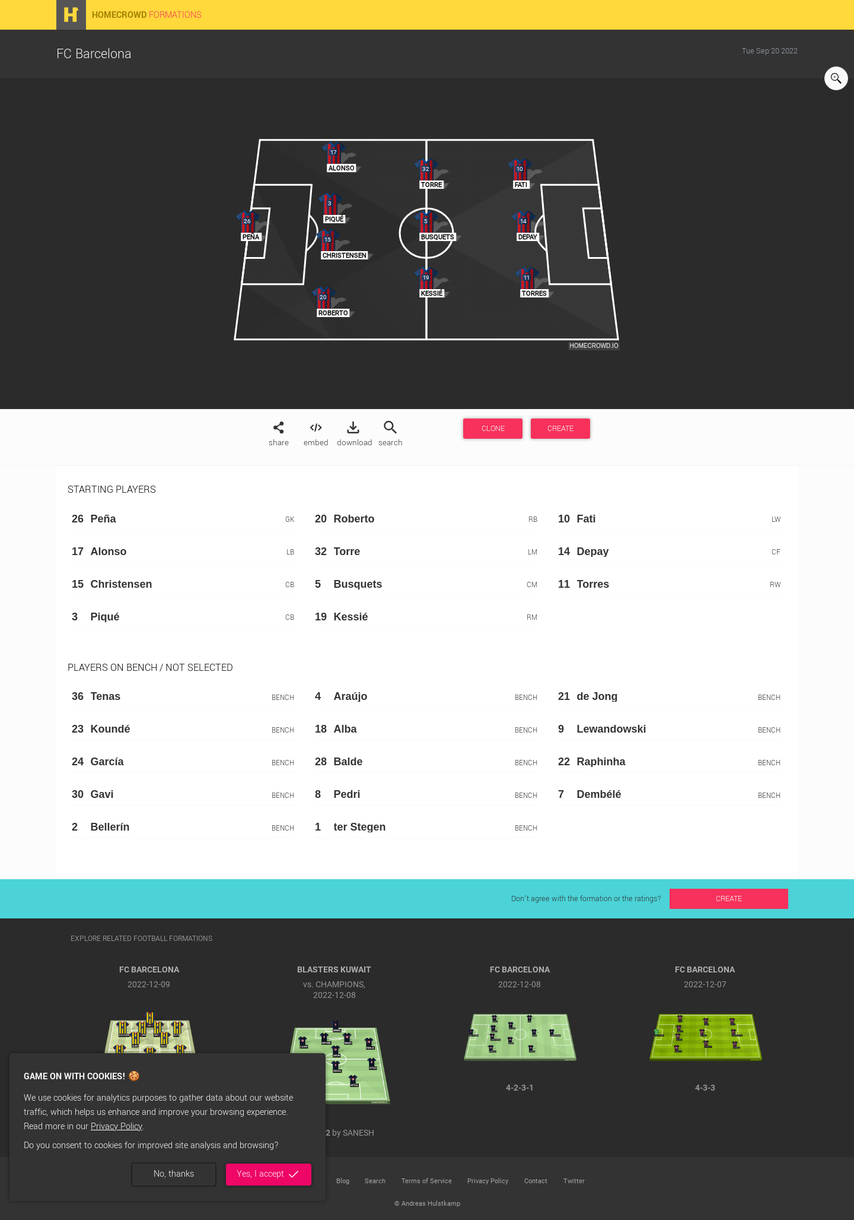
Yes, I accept (269, 1174)
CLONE (493, 428)
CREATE (560, 428)
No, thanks (174, 1174)
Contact (535, 1181)
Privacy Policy (116, 1126)
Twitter (574, 1181)
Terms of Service (426, 1181)
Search (375, 1181)
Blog (342, 1181)
